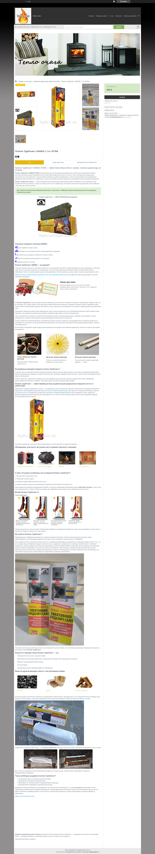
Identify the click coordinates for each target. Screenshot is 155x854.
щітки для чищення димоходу (56, 391)
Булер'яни (97, 542)
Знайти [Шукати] (118, 27)
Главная (91, 16)
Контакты (118, 16)
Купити (122, 97)
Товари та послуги (25, 81)
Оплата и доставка (130, 16)
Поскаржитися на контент (73, 852)
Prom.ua (87, 850)
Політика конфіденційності (91, 852)
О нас (112, 16)
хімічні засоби (85, 699)
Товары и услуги (101, 16)
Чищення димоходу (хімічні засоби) (46, 81)
